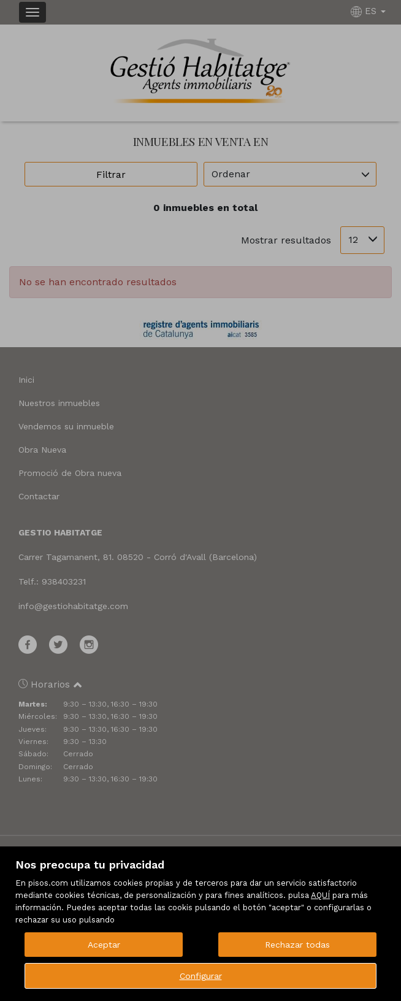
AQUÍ (320, 895)
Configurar (201, 976)
